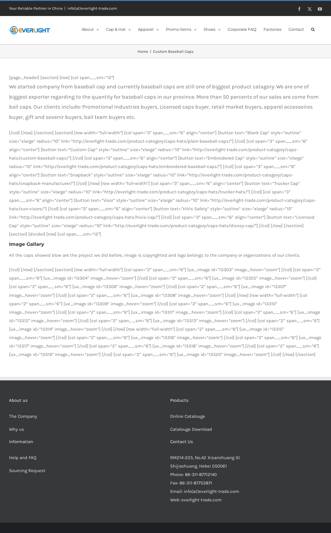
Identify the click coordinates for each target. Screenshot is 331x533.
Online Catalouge (187, 416)
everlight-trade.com (201, 500)
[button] (313, 29)
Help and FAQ (22, 457)
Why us (16, 429)
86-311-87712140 (201, 474)
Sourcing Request (27, 470)
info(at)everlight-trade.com (92, 8)
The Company (23, 416)
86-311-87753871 (196, 483)
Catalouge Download (191, 429)
